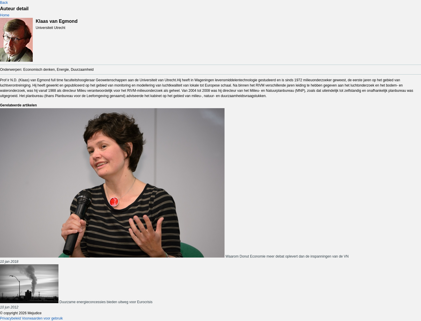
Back (4, 3)
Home (4, 15)
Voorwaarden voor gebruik (42, 318)
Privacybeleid (10, 318)
